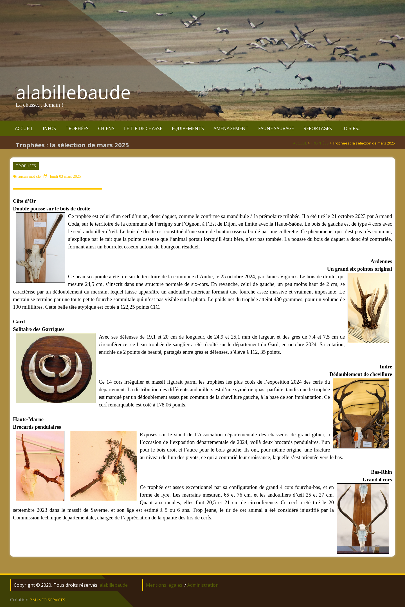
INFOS (49, 128)
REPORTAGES (317, 128)
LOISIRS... (351, 128)
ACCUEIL (24, 128)
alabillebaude (73, 92)
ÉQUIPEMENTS (188, 128)
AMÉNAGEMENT (231, 128)
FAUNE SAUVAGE (276, 128)
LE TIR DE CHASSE (143, 128)
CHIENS (106, 128)
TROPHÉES (77, 128)
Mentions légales (164, 585)
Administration (203, 585)
